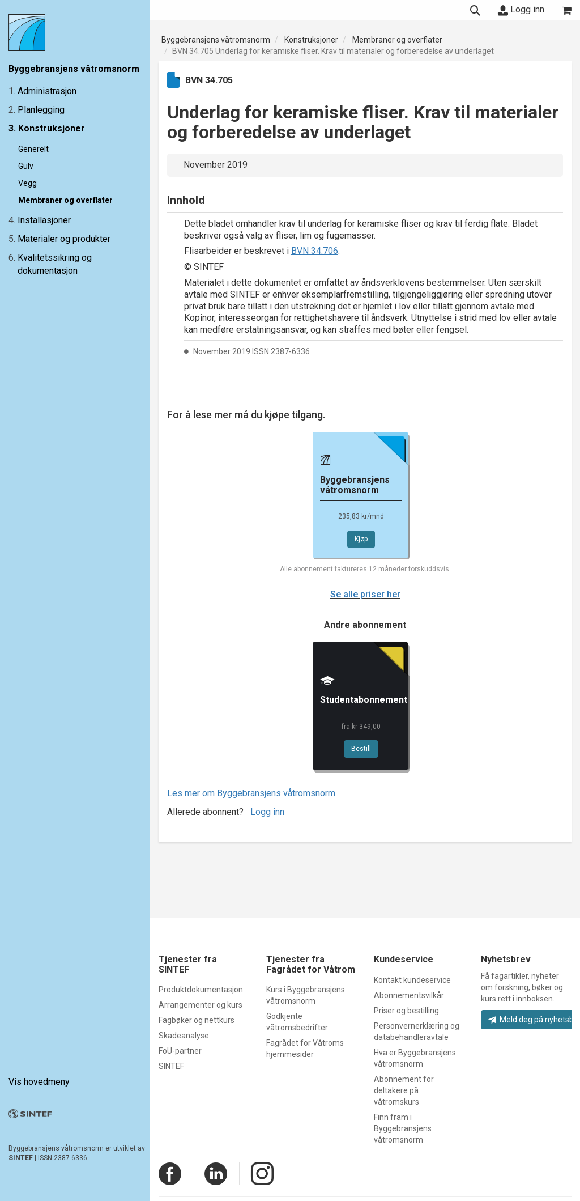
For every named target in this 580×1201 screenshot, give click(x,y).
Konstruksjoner (51, 128)
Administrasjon (47, 91)
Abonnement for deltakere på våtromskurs (404, 1090)
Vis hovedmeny (39, 1081)
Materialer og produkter (64, 239)
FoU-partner (180, 1050)
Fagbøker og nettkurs (196, 1020)
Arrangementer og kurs (200, 1004)
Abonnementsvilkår (409, 995)
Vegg (27, 183)
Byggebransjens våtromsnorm (215, 39)
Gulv (25, 166)
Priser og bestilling (406, 1010)
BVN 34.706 (314, 250)
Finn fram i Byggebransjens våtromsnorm (403, 1128)
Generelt (33, 149)
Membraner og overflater (65, 200)
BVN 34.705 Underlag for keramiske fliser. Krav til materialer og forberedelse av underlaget (333, 51)
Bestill (361, 749)
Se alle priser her (365, 594)
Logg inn (521, 9)
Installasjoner (44, 220)
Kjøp (361, 539)
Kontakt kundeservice (412, 979)
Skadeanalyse (184, 1035)
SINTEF (20, 1158)
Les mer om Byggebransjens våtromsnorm (251, 793)
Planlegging (41, 109)
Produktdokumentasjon (201, 989)
